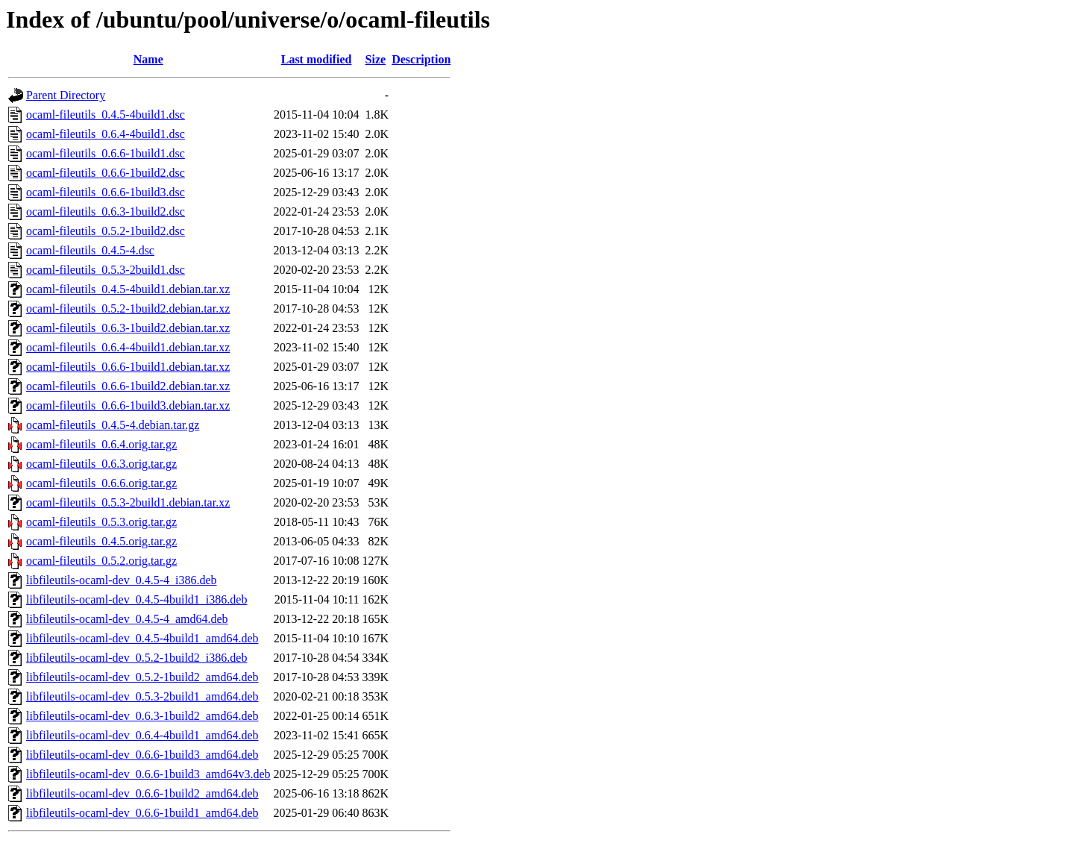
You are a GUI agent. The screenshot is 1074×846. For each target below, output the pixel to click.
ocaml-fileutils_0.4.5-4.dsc (90, 250)
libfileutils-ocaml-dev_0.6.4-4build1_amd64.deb (142, 735)
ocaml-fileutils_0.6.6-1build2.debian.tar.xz (128, 386)
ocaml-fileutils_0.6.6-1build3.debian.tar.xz (128, 405)
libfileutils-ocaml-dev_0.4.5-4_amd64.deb (127, 618)
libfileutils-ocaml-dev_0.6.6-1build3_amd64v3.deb (148, 774)
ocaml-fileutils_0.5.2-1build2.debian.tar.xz (128, 308)
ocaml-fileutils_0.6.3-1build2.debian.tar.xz (128, 328)
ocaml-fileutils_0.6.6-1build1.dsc (105, 153)
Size (375, 59)
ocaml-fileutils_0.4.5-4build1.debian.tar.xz (128, 289)
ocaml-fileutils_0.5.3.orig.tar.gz (101, 522)
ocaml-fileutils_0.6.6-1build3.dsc (105, 192)
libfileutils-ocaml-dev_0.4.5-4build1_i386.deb (136, 599)
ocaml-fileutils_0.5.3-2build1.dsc (105, 269)
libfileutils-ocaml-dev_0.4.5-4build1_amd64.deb (142, 638)
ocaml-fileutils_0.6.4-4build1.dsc (105, 134)
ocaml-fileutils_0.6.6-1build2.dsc (105, 172)
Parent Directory (65, 95)
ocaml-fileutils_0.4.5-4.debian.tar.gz (112, 425)
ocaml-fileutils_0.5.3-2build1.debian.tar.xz (128, 502)
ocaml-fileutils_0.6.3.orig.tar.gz (101, 463)
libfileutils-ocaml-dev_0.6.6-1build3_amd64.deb (142, 754)
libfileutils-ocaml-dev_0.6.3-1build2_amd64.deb (142, 715)
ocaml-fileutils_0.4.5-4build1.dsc (105, 114)
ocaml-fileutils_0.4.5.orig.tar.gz (101, 541)
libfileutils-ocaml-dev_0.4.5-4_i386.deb (121, 580)
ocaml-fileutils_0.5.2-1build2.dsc (105, 231)
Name (148, 59)
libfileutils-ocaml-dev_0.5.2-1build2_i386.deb (136, 657)
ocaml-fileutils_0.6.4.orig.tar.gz (101, 444)
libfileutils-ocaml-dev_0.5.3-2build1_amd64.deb (142, 696)
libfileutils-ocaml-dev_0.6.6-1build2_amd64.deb (142, 793)
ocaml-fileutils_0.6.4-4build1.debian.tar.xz (128, 347)
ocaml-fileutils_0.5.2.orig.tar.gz (101, 560)
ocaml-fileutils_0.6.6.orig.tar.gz (101, 483)
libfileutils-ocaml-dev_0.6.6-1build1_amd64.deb (142, 812)
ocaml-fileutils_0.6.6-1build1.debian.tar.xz (128, 366)
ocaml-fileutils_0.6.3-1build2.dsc (105, 211)
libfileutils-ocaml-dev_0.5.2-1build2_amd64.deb (142, 677)
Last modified (316, 59)
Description (421, 59)
